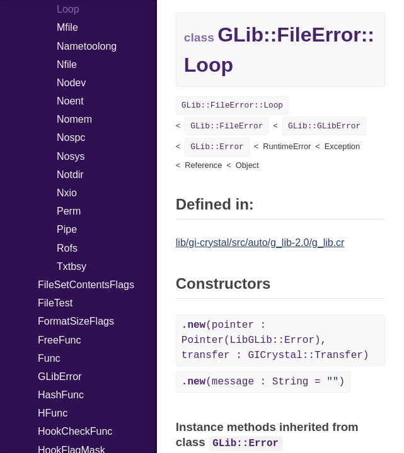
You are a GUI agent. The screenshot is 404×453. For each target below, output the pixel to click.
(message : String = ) (263, 382)
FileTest (55, 303)
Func (49, 358)
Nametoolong (87, 46)
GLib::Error (216, 147)
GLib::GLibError (324, 126)
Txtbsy (71, 266)
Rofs (67, 248)
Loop (68, 9)
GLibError (59, 376)
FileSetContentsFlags (86, 284)
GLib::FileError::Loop (232, 105)
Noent (70, 101)
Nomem (74, 119)
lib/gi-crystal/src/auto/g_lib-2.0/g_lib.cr (260, 242)
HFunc (52, 413)
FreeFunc (59, 340)
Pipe (67, 229)
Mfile (67, 27)
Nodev (71, 82)
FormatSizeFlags (76, 321)
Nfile (67, 64)
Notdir (70, 174)
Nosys (70, 156)
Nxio (67, 192)
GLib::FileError (226, 126)
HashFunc (61, 394)
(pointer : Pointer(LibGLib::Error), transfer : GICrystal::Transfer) (275, 340)
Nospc (71, 137)
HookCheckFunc (75, 431)
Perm (69, 211)
